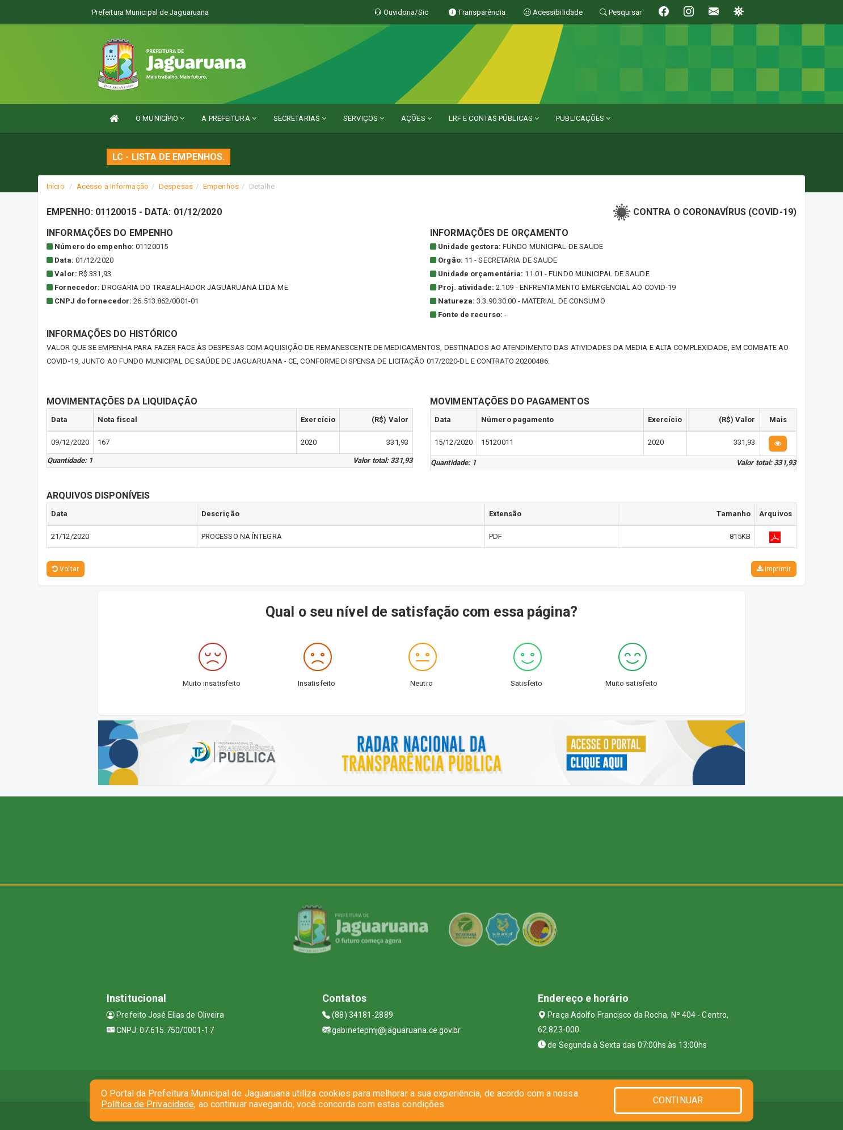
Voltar (65, 569)
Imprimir (774, 569)
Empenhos (221, 186)
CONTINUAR (678, 1100)
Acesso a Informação (113, 186)
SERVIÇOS (363, 118)
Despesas (176, 186)
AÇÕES (416, 118)
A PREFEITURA (228, 118)
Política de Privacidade (147, 1104)
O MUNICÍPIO (160, 118)
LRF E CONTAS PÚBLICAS (494, 118)
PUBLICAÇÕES (583, 118)
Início (56, 186)
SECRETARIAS (299, 118)
